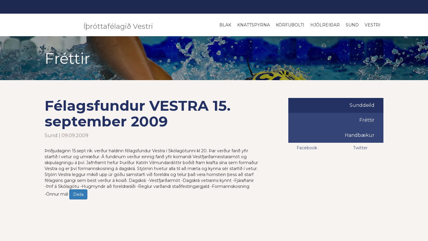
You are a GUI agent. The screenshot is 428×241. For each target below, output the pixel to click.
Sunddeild (362, 105)
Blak (225, 25)
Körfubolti (290, 25)
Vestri (372, 25)
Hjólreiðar (325, 25)
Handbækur (359, 135)
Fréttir (366, 120)
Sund (352, 25)
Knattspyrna (253, 25)
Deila (78, 194)
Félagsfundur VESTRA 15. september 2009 (138, 113)
